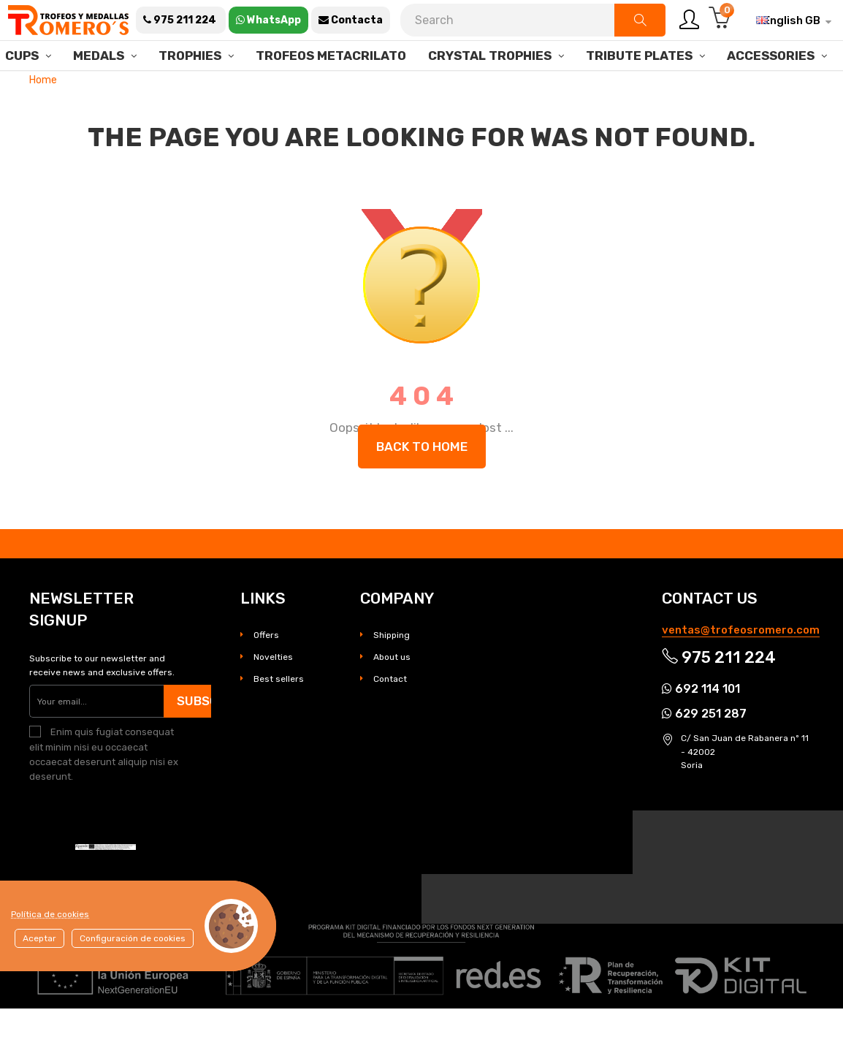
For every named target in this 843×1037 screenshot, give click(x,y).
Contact (390, 708)
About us (392, 686)
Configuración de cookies (133, 938)
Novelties (273, 686)
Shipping (391, 664)
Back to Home (422, 475)
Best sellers (278, 708)
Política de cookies (50, 914)
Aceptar (39, 938)
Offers (266, 664)
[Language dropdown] (788, 20)
